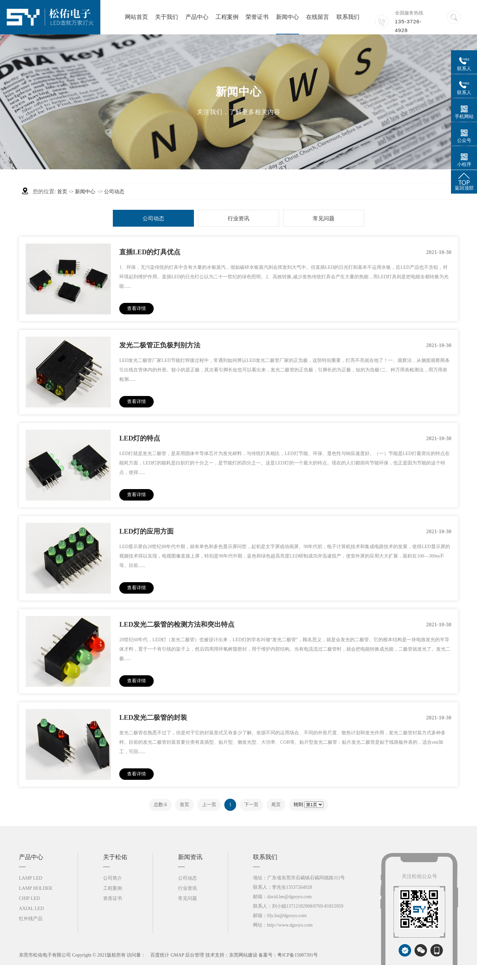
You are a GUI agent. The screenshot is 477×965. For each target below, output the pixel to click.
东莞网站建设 (243, 955)
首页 (62, 191)
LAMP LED (30, 878)
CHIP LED (29, 898)
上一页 (209, 804)
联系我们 (347, 17)
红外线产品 (31, 918)
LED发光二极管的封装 (153, 717)
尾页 (276, 804)
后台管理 (194, 955)
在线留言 (317, 17)
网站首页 (136, 17)
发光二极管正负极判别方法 (159, 345)
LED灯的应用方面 (146, 531)
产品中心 (196, 17)
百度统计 (159, 955)
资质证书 (112, 898)
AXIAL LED (31, 908)
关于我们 (166, 17)
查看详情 (136, 308)
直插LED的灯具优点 (149, 252)
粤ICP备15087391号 (297, 955)
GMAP (177, 955)
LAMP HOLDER (35, 888)
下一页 (251, 804)
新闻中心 (287, 17)
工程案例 (227, 17)
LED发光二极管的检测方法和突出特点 (176, 624)
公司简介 (112, 878)
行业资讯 (238, 218)
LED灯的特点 (139, 438)
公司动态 (114, 191)
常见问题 (323, 218)
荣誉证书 (257, 17)
